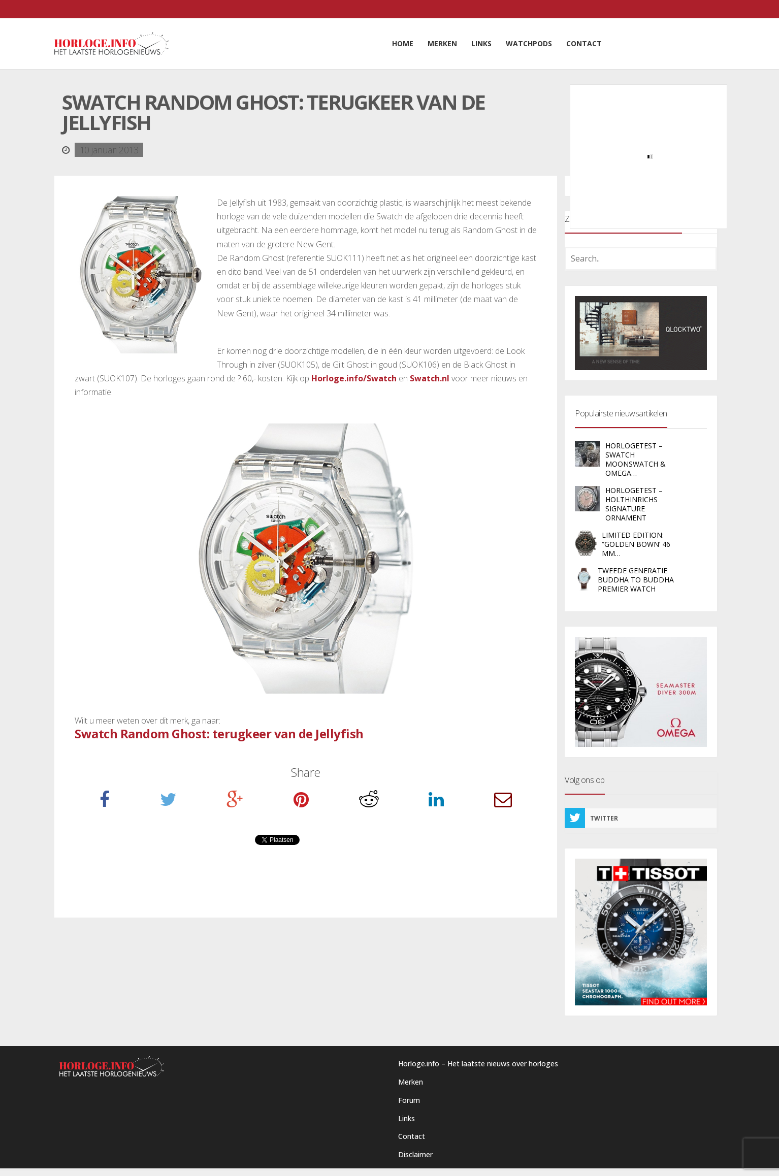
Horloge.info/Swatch (354, 378)
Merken (410, 1082)
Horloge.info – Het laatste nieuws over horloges (478, 1063)
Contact (411, 1136)
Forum (409, 1100)
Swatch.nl (429, 378)
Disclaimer (415, 1154)
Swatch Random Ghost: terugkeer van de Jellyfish (219, 733)
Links (406, 1118)
